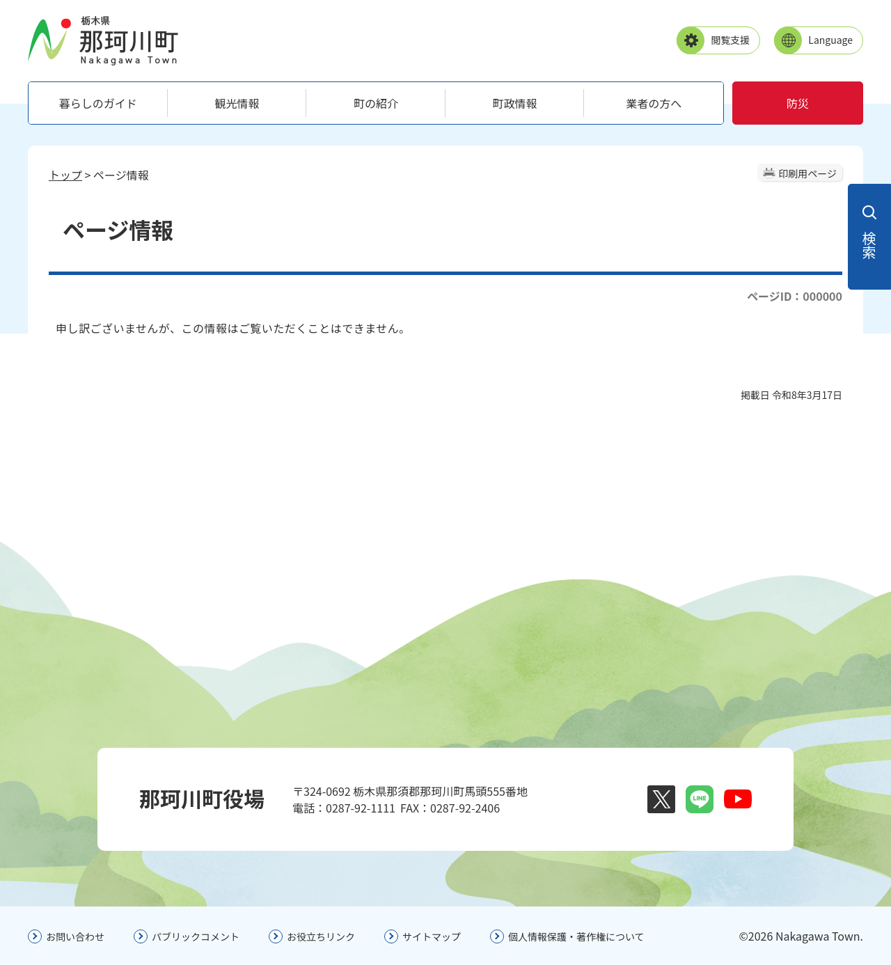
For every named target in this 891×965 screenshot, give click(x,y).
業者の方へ (653, 103)
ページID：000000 (794, 296)
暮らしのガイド (98, 103)
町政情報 (515, 103)
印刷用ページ (807, 173)
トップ (65, 174)
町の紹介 (376, 103)
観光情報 (236, 103)
